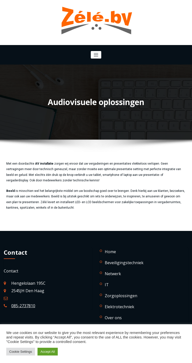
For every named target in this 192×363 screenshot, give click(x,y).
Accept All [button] (47, 351)
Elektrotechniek (119, 306)
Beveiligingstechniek (124, 262)
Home (110, 251)
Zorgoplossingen (121, 295)
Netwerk (113, 273)
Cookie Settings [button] (20, 351)
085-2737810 (23, 305)
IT (107, 284)
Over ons (113, 317)
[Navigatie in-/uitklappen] (96, 55)
